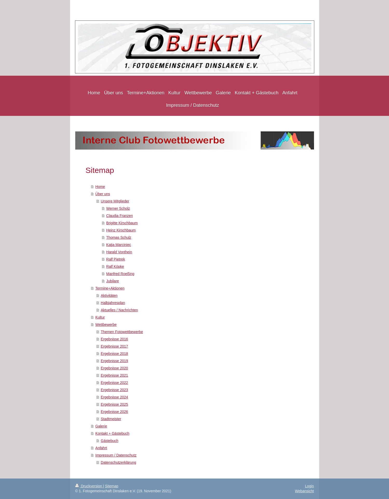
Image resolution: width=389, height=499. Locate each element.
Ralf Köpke (115, 266)
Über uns (102, 194)
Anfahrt (101, 448)
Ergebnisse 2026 (114, 412)
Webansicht (304, 491)
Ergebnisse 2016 (114, 339)
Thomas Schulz (118, 237)
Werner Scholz (118, 208)
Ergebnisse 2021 (114, 375)
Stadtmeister (111, 419)
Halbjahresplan (113, 303)
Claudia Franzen (119, 216)
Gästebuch (109, 441)
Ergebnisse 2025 (114, 404)
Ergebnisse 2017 (114, 346)
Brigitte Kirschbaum (122, 223)
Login (309, 486)
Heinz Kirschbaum (121, 230)
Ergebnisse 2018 (114, 354)
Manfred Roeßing (120, 274)
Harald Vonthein (119, 252)
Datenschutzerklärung (118, 462)
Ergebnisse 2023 (114, 390)
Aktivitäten (109, 295)
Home (100, 187)
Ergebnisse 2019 (114, 361)
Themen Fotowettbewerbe (122, 332)
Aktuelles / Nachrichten (119, 310)
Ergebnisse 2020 (114, 368)
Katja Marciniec (118, 245)
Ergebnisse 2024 (114, 397)
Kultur (100, 317)
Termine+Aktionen (109, 288)
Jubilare (112, 281)
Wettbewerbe (106, 324)
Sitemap (111, 486)
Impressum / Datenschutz (116, 455)
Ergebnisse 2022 (114, 383)
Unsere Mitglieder (115, 201)
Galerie (101, 426)
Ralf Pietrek (115, 259)
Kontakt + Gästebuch (112, 433)
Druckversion (89, 486)
